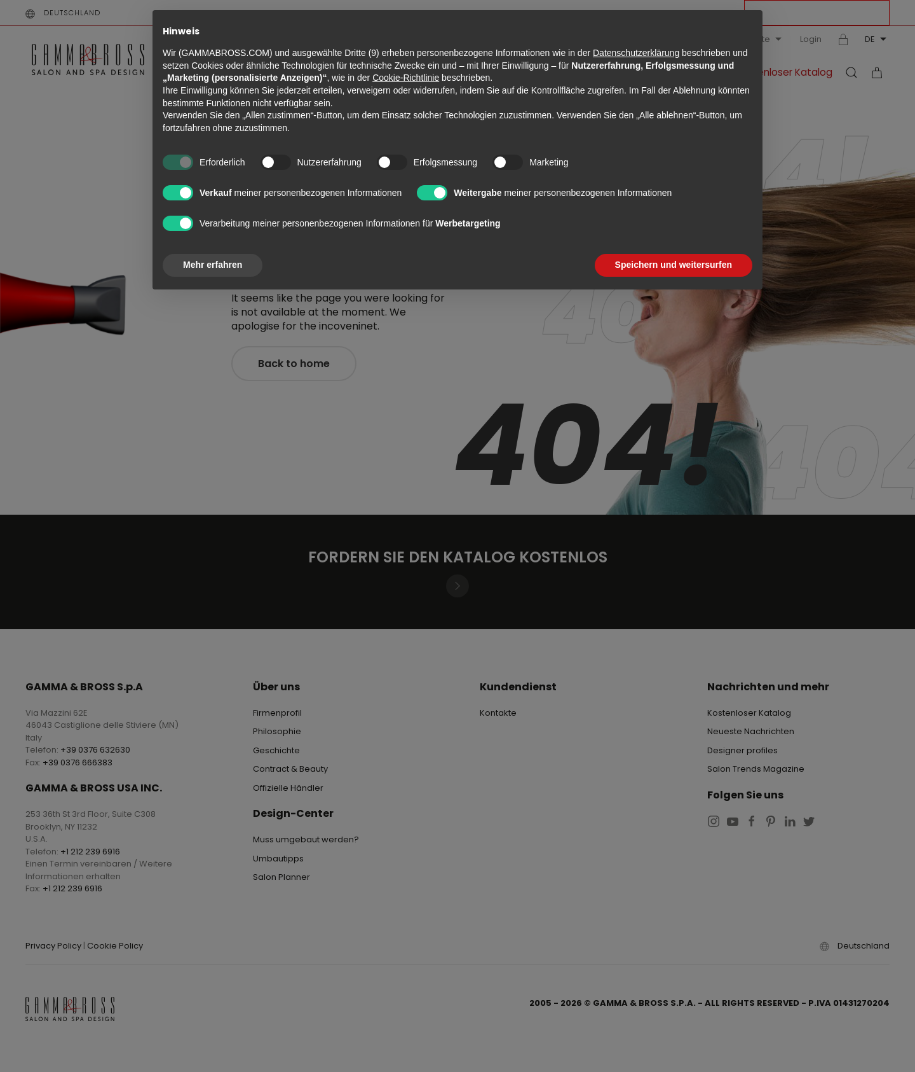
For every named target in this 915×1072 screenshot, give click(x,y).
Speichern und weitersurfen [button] (673, 265)
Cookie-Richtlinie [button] (405, 78)
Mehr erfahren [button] (212, 265)
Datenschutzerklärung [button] (636, 53)
